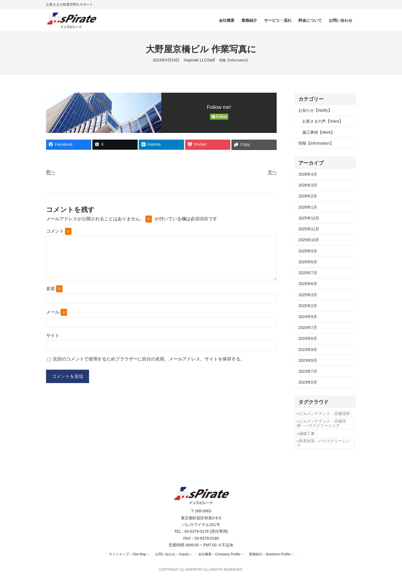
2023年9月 (307, 349)
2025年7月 (307, 273)
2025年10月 (308, 240)
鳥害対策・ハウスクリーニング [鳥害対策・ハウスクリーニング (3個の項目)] (323, 443)
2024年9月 (307, 316)
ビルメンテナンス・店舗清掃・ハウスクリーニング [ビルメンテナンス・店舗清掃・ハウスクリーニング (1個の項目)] (321, 423)
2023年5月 (307, 382)
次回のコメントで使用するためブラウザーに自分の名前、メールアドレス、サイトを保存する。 (149, 359)
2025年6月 (307, 283)
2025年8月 (307, 262)
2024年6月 (307, 338)
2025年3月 (307, 295)
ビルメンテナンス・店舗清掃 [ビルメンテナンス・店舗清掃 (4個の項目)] (324, 414)
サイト (52, 335)
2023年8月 (307, 360)
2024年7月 (307, 327)
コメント (58, 231)
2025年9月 (307, 251)
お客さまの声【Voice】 (322, 121)
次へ (272, 171)
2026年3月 (307, 185)
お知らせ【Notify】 (315, 110)
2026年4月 (307, 174)
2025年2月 (307, 305)
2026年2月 (307, 196)
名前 (54, 288)
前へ (50, 171)
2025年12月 (308, 218)
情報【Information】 (234, 60)
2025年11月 (308, 229)
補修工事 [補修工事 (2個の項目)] (307, 434)
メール (56, 312)
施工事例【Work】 (318, 132)
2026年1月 (307, 207)
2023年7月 (307, 371)
